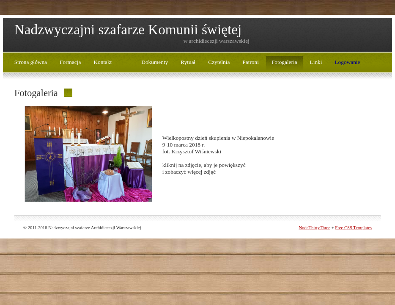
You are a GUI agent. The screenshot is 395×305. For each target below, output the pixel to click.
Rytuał (188, 62)
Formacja (70, 62)
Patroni (250, 62)
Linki (316, 62)
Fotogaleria (284, 62)
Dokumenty (154, 62)
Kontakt (102, 62)
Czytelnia (219, 62)
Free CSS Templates (353, 227)
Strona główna (30, 62)
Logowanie (347, 62)
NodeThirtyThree (314, 227)
